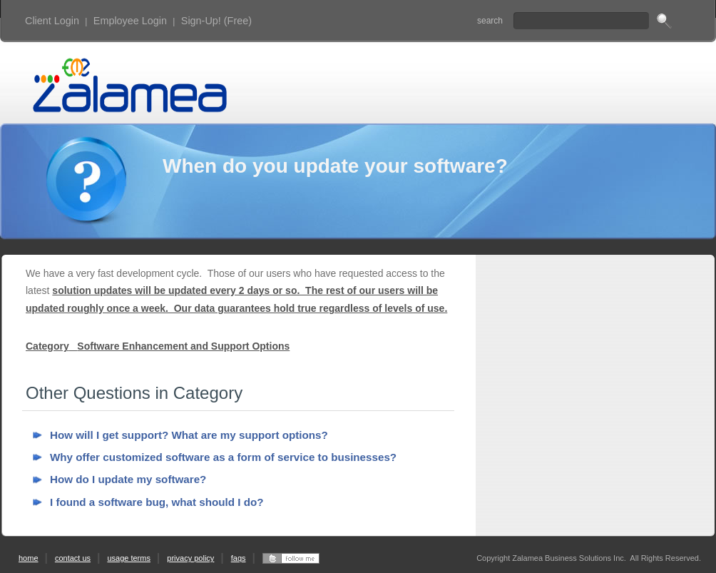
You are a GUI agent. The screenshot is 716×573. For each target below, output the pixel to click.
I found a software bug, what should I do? (157, 502)
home (29, 558)
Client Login (52, 20)
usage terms (128, 558)
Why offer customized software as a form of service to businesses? (223, 457)
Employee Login (130, 20)
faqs (238, 558)
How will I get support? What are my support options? (189, 435)
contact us (73, 558)
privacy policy (190, 558)
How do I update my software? (128, 479)
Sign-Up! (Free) (216, 20)
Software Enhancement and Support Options (183, 346)
